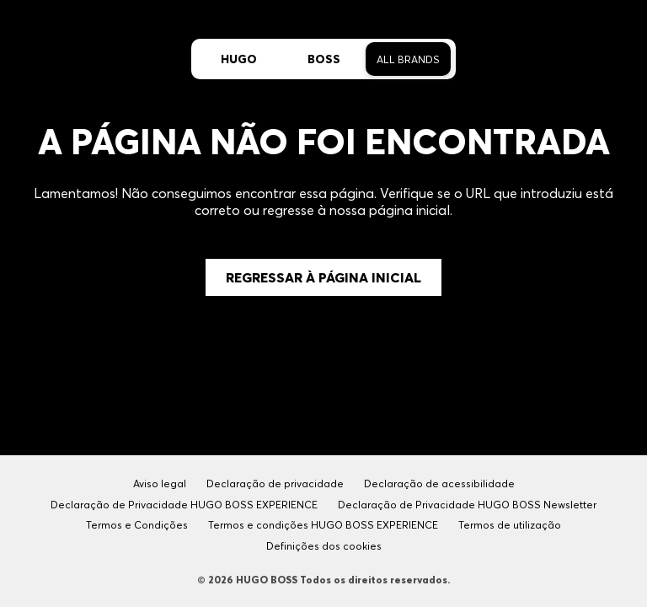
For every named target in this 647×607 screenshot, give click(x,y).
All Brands (408, 59)
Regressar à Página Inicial (323, 277)
